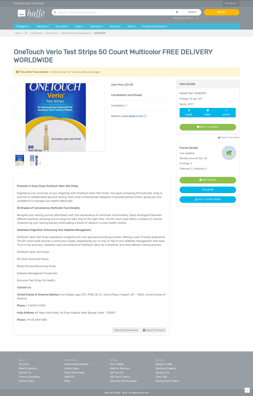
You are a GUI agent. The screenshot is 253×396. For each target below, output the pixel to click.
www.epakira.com (132, 116)
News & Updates (28, 368)
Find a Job (161, 376)
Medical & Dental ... (185, 18)
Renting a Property (166, 368)
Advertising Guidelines (76, 364)
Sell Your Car (116, 372)
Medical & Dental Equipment (76, 33)
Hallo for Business (120, 368)
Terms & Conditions (29, 376)
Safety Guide (71, 368)
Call (208, 199)
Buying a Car (162, 372)
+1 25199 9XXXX (212, 199)
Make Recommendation (126, 330)
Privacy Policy (26, 381)
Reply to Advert (208, 127)
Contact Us (25, 372)
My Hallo (231, 3)
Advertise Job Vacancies (123, 381)
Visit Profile (208, 180)
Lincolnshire (37, 33)
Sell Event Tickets (120, 376)
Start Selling (116, 364)
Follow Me (208, 189)
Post (221, 12)
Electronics (52, 33)
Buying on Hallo (164, 364)
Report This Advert (154, 330)
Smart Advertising (74, 372)
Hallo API (69, 376)
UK (26, 33)
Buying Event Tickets (167, 381)
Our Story (24, 364)
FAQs (67, 381)
